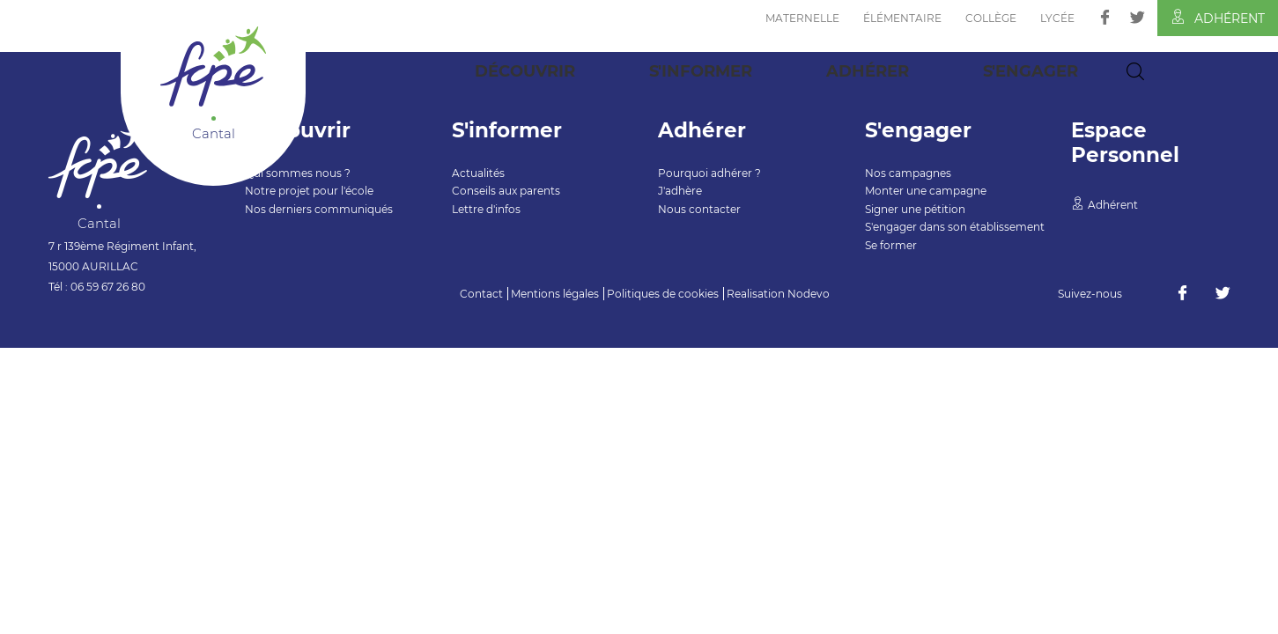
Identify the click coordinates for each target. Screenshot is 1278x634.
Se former (891, 245)
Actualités (478, 173)
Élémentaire (902, 18)
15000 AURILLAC (93, 266)
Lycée (1057, 18)
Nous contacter (699, 209)
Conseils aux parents (506, 190)
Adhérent (1218, 17)
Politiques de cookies (663, 293)
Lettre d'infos (486, 209)
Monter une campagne (925, 190)
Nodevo (808, 293)
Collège (990, 18)
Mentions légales (555, 293)
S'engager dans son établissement (955, 226)
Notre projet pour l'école (309, 190)
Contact (481, 293)
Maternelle (802, 18)
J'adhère (680, 190)
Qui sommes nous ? (298, 173)
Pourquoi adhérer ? (709, 173)
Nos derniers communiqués (319, 209)
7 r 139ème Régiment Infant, (122, 246)
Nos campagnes (908, 173)
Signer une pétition (915, 209)
